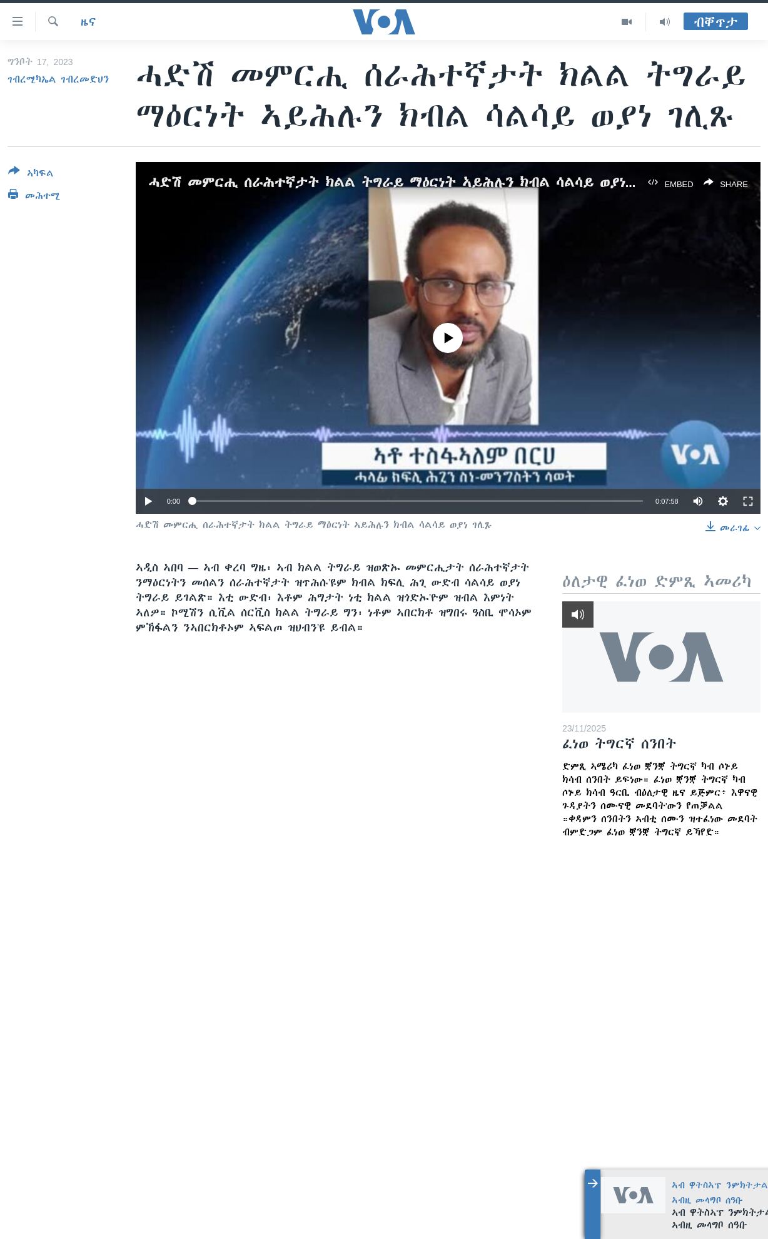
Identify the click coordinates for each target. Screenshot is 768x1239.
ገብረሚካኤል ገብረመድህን (58, 79)
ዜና (88, 22)
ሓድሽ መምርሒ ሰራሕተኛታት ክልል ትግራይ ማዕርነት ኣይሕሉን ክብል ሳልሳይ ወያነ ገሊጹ (404, 182)
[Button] (31, 174)
